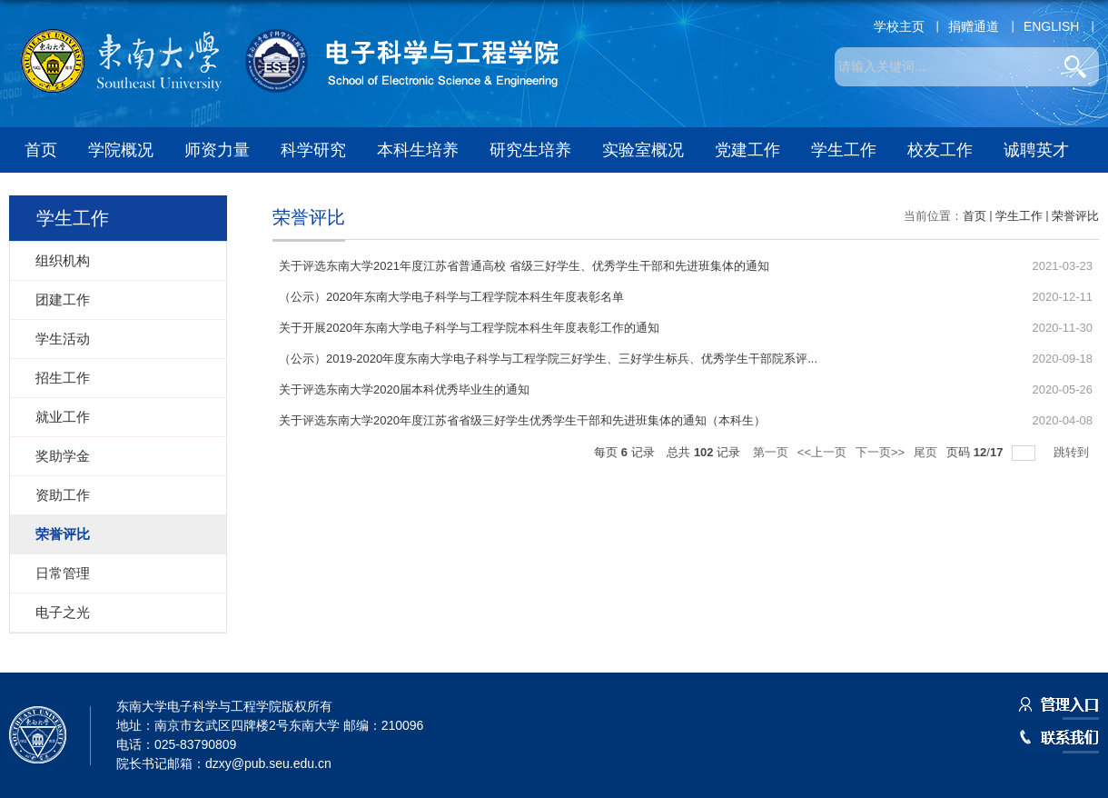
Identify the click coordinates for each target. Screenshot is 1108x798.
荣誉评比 (1075, 216)
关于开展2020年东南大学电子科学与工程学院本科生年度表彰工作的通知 (469, 327)
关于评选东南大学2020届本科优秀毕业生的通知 (404, 389)
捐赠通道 (973, 26)
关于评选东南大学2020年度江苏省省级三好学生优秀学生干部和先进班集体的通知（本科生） (522, 420)
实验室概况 (643, 150)
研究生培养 (530, 150)
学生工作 (843, 150)
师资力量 (217, 150)
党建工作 (747, 150)
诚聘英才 (1036, 150)
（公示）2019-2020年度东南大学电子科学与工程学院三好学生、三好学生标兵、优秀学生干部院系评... (548, 358)
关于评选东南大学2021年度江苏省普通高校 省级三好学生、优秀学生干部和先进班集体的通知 (524, 266)
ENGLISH (1051, 26)
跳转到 (1073, 452)
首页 (41, 150)
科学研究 (313, 150)
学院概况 (120, 150)
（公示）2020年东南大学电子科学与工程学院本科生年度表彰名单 (451, 297)
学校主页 (899, 26)
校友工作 (940, 150)
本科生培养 (418, 150)
